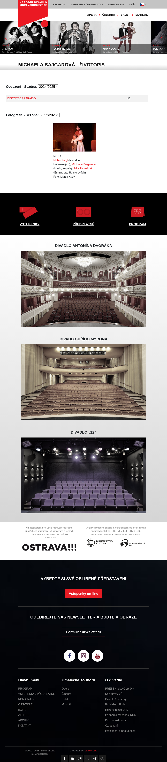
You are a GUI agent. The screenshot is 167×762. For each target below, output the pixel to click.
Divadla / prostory (115, 699)
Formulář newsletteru (83, 632)
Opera (65, 688)
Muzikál (66, 704)
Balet (65, 699)
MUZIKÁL (141, 14)
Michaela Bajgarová (84, 164)
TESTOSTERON (61, 48)
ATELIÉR (23, 715)
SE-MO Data (91, 750)
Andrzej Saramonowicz (62, 52)
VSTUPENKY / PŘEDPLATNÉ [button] (87, 4)
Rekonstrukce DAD (116, 709)
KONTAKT (24, 725)
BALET (125, 14)
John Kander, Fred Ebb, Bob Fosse (17, 52)
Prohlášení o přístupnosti (120, 730)
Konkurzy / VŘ (114, 693)
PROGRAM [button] (59, 4)
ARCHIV (23, 720)
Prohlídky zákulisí (115, 704)
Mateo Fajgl (60, 160)
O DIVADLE (25, 704)
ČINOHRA (108, 14)
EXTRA (22, 709)
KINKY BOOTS (111, 48)
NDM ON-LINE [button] (116, 4)
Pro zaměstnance (115, 720)
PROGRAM (137, 224)
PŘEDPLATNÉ (83, 224)
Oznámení (111, 725)
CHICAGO (7, 48)
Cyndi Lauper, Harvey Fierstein (116, 52)
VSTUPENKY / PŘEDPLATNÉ (36, 693)
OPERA (92, 14)
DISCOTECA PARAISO (21, 98)
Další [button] (132, 4)
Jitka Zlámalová (82, 168)
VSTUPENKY (29, 224)
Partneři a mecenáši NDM (120, 715)
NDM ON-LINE (27, 699)
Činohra (66, 693)
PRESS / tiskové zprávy (119, 688)
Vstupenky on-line (83, 593)
